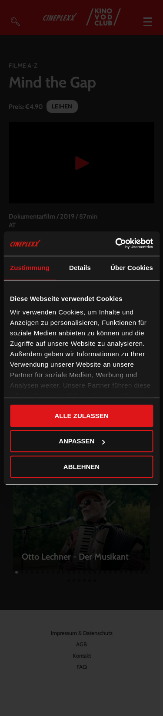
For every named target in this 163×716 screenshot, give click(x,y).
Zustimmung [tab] (30, 267)
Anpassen (82, 441)
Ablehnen (81, 466)
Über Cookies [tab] (131, 267)
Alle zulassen (81, 415)
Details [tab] (80, 267)
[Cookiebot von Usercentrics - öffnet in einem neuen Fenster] (116, 243)
